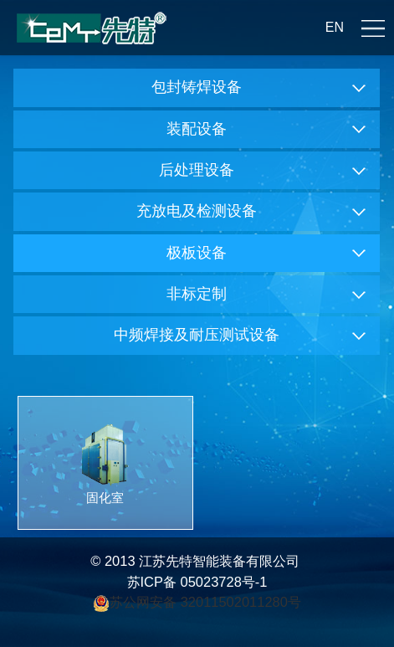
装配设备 (196, 129)
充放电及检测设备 (196, 211)
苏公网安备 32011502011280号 (207, 601)
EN (334, 27)
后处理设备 (196, 170)
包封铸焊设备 (196, 87)
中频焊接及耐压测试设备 (196, 334)
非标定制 (196, 293)
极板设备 (196, 252)
